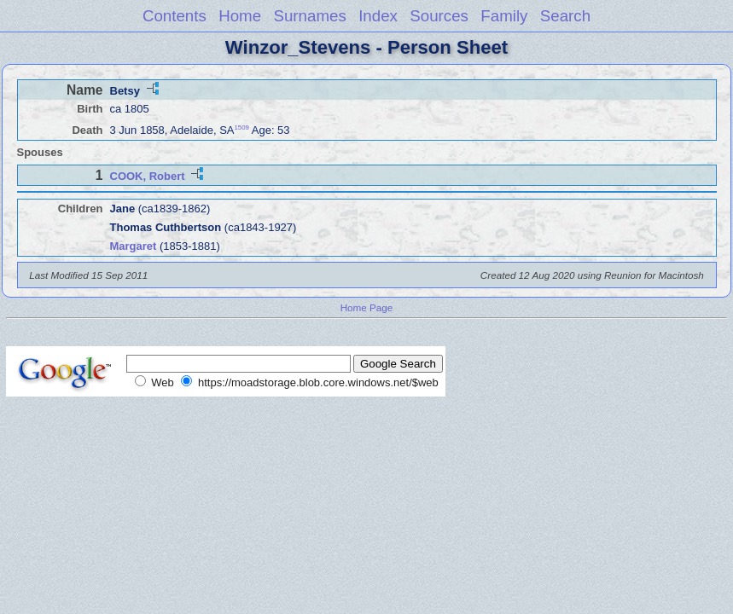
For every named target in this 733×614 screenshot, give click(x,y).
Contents (175, 16)
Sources (439, 16)
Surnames (309, 16)
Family (503, 16)
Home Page (366, 307)
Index (378, 16)
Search (565, 16)
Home (239, 16)
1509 (242, 127)
